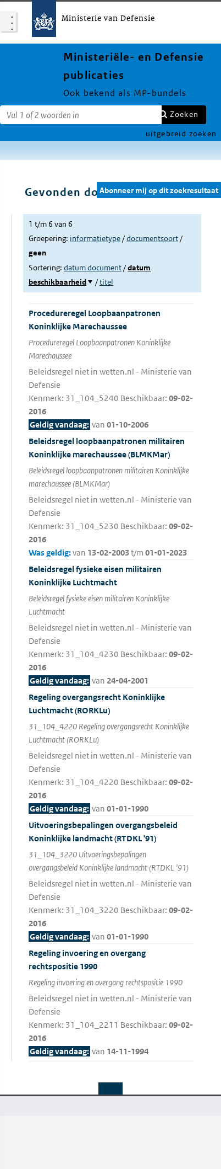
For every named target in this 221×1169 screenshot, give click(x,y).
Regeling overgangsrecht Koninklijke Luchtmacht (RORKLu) (111, 753)
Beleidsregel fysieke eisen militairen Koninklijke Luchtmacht (111, 625)
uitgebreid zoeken (181, 133)
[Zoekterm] (81, 114)
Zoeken (184, 114)
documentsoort (152, 238)
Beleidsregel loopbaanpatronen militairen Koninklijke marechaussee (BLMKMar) (111, 497)
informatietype (95, 238)
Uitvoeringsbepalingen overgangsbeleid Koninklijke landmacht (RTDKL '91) (111, 881)
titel (106, 282)
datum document (92, 268)
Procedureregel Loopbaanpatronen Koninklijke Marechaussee (111, 369)
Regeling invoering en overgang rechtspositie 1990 (111, 1003)
